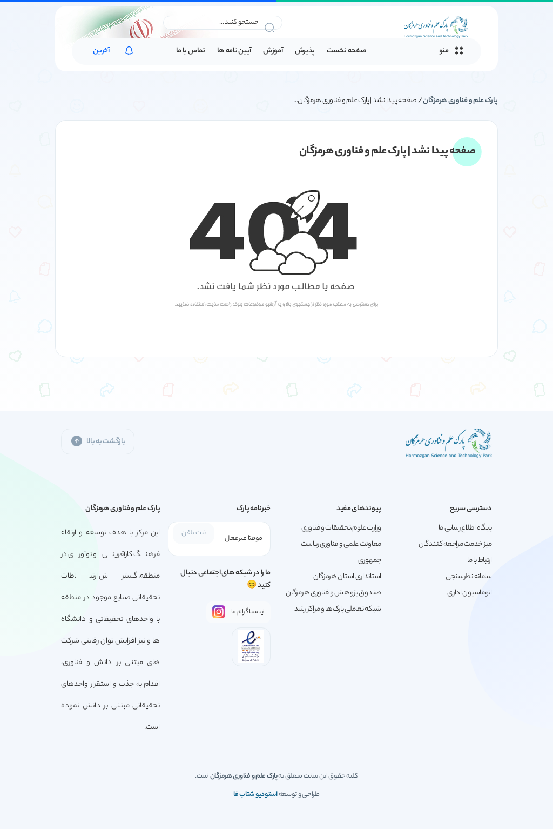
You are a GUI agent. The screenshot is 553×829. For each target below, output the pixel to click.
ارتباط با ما (479, 560)
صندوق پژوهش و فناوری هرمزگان (333, 593)
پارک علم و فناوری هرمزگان (460, 101)
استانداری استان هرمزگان (347, 577)
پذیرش (305, 51)
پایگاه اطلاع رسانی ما (465, 528)
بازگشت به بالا (97, 441)
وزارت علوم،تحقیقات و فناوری (341, 528)
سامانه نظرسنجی (469, 577)
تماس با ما (190, 51)
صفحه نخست (346, 51)
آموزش (273, 51)
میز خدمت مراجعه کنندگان (455, 544)
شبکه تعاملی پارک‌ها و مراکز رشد (337, 609)
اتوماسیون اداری (469, 593)
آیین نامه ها (234, 51)
